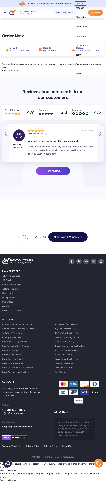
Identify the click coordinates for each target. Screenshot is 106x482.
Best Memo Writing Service (14, 341)
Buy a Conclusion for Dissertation (17, 368)
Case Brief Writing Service (66, 333)
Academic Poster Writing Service (17, 324)
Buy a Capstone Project (13, 363)
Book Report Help (10, 350)
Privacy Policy (32, 446)
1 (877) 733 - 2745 (13, 413)
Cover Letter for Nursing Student (69, 346)
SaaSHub (43, 110)
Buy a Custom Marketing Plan (15, 372)
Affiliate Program (10, 289)
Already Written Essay (12, 337)
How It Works (8, 293)
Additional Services (11, 276)
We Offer (6, 306)
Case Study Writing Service (67, 337)
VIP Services (8, 280)
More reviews (53, 170)
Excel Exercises (61, 372)
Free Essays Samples (12, 284)
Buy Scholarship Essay (65, 328)
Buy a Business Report (12, 359)
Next (100, 143)
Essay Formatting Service (66, 359)
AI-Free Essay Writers (12, 333)
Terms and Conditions (11, 446)
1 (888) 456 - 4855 (64, 12)
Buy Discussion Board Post (66, 350)
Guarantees (7, 302)
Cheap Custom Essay (64, 341)
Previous (5, 143)
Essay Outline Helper (63, 363)
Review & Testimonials (12, 310)
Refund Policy (68, 446)
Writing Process (9, 297)
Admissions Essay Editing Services (18, 328)
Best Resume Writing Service (15, 346)
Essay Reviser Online (64, 368)
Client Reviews (12, 110)
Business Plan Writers (12, 354)
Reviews (76, 110)
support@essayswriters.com (17, 426)
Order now (95, 12)
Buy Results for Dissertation (67, 324)
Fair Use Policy (50, 446)
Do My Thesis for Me (63, 354)
